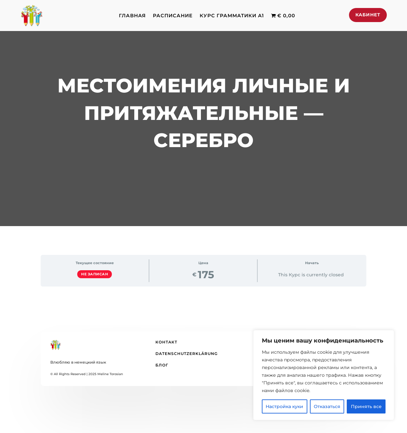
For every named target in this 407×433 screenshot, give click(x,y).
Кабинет (367, 15)
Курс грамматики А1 (232, 15)
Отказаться (327, 406)
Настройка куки (284, 406)
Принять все (366, 406)
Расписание (173, 15)
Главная (132, 15)
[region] (323, 375)
